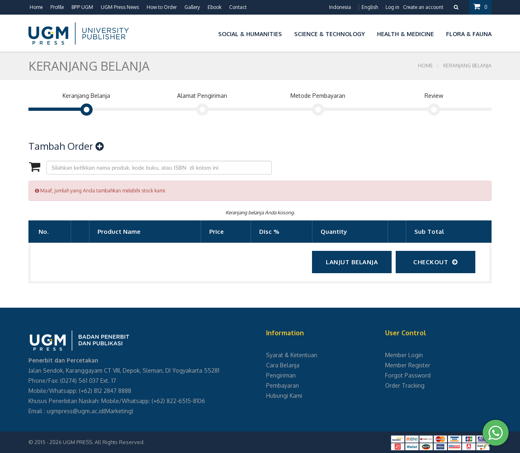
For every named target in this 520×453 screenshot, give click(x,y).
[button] (206, 32)
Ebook (214, 7)
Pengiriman (281, 375)
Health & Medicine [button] (405, 33)
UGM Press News (120, 7)
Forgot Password (408, 375)
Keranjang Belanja (467, 66)
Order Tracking (405, 385)
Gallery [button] (192, 7)
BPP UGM (82, 7)
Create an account (423, 7)
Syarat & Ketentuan (291, 355)
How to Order (162, 7)
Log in (392, 7)
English (370, 7)
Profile (57, 7)
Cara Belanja (282, 365)
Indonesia (340, 7)
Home (36, 7)
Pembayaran (282, 385)
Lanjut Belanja (352, 262)
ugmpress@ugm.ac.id (75, 411)
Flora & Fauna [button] (469, 33)
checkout (435, 262)
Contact (238, 7)
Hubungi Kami (284, 395)
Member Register (407, 365)
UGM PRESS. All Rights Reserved (103, 442)
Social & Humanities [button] (250, 33)
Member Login (404, 355)
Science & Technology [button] (329, 33)
